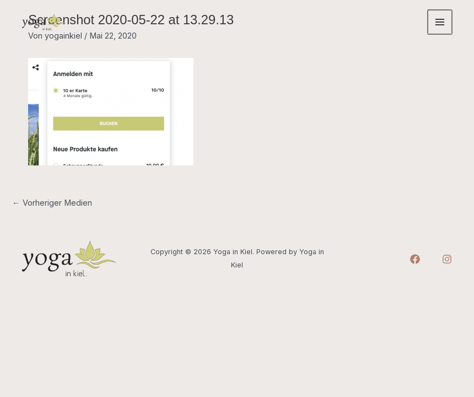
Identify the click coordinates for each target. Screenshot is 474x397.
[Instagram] (447, 259)
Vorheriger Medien (52, 203)
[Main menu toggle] (440, 22)
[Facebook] (415, 259)
